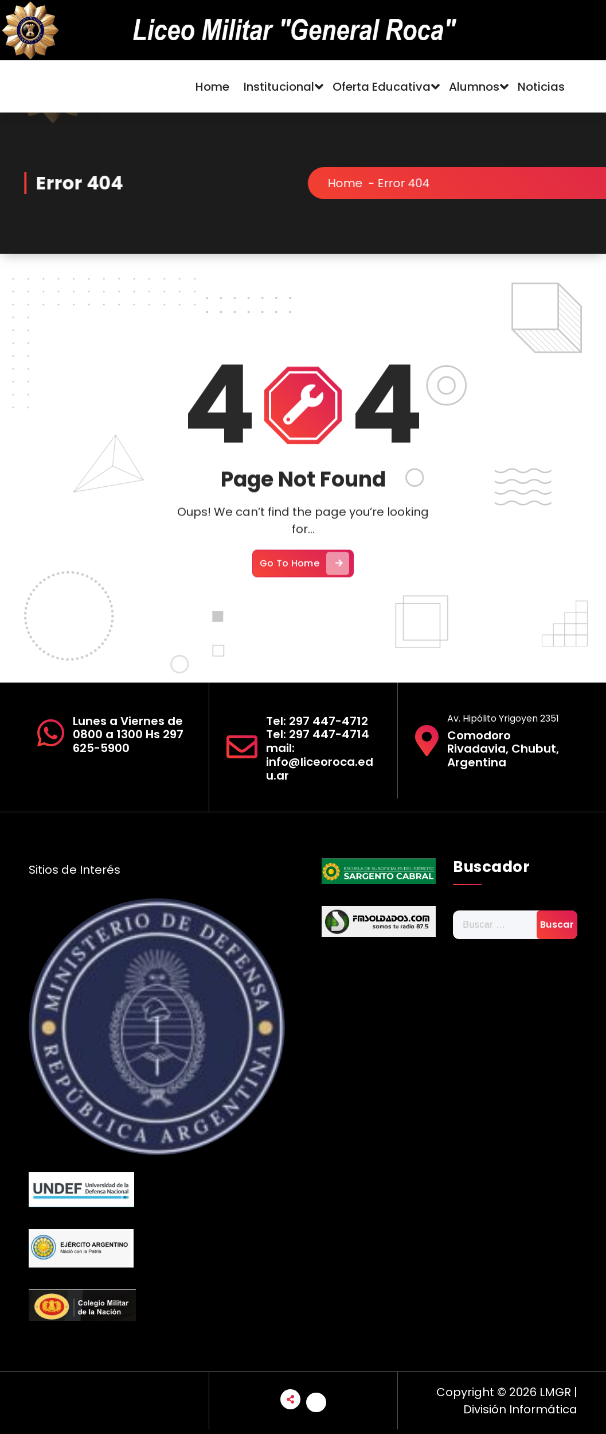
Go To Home (304, 587)
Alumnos (474, 87)
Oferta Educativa (382, 87)
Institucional (279, 87)
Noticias (541, 87)
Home (212, 87)
